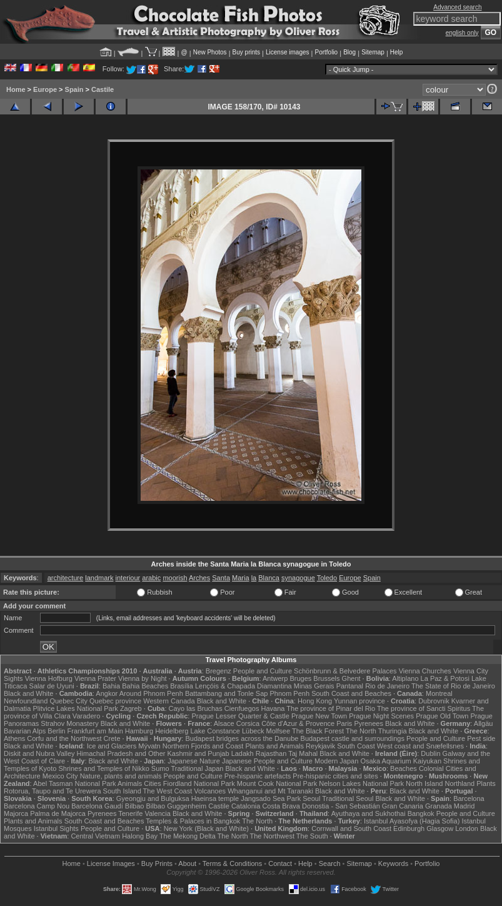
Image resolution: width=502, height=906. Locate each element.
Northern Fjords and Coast (203, 746)
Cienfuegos (241, 708)
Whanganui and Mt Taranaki (270, 791)
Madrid (464, 806)
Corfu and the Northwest (64, 738)
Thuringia (392, 731)
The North (361, 731)
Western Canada (168, 701)
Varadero (86, 716)
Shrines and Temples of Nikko (103, 768)
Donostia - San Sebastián (341, 806)
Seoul (311, 798)
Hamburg (139, 731)
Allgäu (483, 723)
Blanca (268, 577)
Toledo (327, 577)
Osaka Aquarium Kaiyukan (400, 761)
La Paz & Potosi (445, 678)
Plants (486, 783)
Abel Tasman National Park (74, 783)
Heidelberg (171, 731)
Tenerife (130, 813)
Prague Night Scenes (381, 716)
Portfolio (326, 52)
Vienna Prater (95, 678)
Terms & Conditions (232, 863)
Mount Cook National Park (277, 783)
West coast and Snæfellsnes (420, 746)
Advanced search (457, 7)
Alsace (224, 723)
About (187, 863)
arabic (151, 577)
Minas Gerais (314, 686)
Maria (240, 577)
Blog (349, 52)
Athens (14, 738)
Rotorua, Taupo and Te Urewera (52, 791)
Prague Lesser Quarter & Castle (240, 716)
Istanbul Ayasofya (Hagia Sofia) (411, 821)
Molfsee (278, 731)
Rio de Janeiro (387, 686)
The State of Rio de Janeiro (453, 686)
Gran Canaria (402, 806)
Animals (130, 783)
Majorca (16, 813)
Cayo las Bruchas (196, 708)
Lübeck (253, 731)
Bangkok (421, 813)
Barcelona (468, 798)
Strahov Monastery (69, 723)
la (254, 577)
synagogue (298, 577)
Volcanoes (210, 791)
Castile (102, 89)
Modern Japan (336, 761)
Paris (344, 723)
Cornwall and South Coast (351, 828)
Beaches (403, 768)
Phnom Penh (289, 693)
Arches (199, 577)
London (466, 828)
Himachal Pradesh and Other (121, 753)
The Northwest (271, 836)
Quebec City (68, 701)
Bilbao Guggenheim (176, 806)
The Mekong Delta (187, 836)
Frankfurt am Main (95, 731)
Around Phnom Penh (151, 693)
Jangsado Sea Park (271, 798)
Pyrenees (368, 723)
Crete (112, 738)
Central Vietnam (95, 836)
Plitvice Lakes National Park (75, 708)
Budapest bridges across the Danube (241, 738)
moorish (175, 577)
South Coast (356, 746)
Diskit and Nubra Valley (39, 753)
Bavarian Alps (25, 731)
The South (312, 836)
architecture (65, 577)
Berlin (56, 731)
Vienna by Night (142, 678)
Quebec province (115, 701)
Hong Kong (315, 701)
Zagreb (131, 708)
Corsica (247, 723)
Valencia (157, 813)
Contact (280, 863)
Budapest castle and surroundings (352, 738)
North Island (424, 783)
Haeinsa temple (215, 798)
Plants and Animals (274, 746)
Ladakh (242, 753)
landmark (99, 577)
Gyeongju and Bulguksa (152, 798)
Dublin (430, 753)
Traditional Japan (197, 768)
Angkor (107, 693)
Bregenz (218, 671)
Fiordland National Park (199, 783)
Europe (45, 89)
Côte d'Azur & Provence (297, 723)
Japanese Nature (194, 761)
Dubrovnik (433, 701)
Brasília (181, 686)
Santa (221, 577)
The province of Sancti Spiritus (423, 708)
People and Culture (262, 671)
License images (287, 52)
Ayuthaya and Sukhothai (368, 813)
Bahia (111, 686)
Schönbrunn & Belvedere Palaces (345, 671)
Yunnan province (359, 701)
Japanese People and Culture (267, 761)
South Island (122, 791)
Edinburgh (408, 828)
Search (330, 863)
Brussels (326, 678)
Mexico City (60, 776)
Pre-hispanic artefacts (257, 776)
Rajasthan (271, 753)
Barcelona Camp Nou (36, 806)
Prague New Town (319, 716)
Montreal (439, 693)
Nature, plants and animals (121, 776)
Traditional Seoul (347, 798)
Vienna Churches (425, 671)
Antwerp (275, 678)
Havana (273, 708)
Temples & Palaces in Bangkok (193, 821)
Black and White (28, 693)
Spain (74, 89)
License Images (111, 863)
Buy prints (246, 52)
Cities (152, 783)
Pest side (481, 738)
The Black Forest (318, 731)
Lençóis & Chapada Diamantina (243, 686)
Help (396, 52)
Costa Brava (281, 806)
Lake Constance (215, 731)
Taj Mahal (303, 753)
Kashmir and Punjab (198, 753)
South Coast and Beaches (351, 693)
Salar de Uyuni (51, 686)
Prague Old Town (442, 716)
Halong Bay (140, 836)
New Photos (210, 52)
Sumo (160, 768)
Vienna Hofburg (49, 678)
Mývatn (149, 746)
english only (462, 32)
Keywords (393, 863)
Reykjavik (320, 746)
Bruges (300, 678)
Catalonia (245, 806)
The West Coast (168, 791)
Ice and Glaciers (111, 746)
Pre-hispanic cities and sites (335, 776)
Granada (438, 806)
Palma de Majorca (58, 813)
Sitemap (372, 52)
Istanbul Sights (56, 828)
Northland (459, 783)
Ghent (351, 678)
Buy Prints (157, 863)
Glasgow (439, 828)
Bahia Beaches (145, 686)
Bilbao (134, 806)
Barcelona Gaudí (97, 806)
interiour (128, 577)
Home (16, 89)
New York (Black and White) (206, 828)
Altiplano (405, 678)
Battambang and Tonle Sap (226, 693)
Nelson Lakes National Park (361, 783)
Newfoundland (26, 701)
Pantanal (349, 686)
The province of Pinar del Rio (330, 708)
